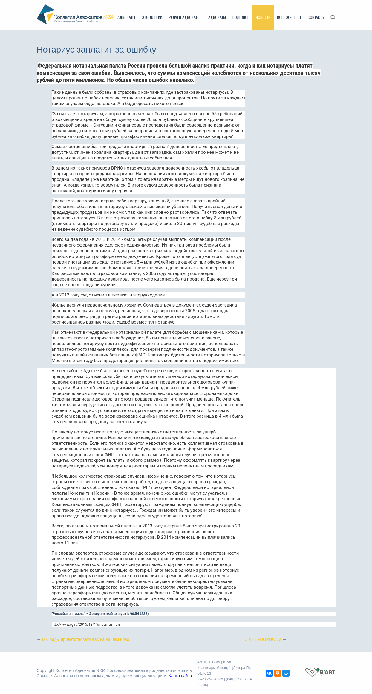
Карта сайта (180, 675)
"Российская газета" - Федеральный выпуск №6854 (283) (100, 614)
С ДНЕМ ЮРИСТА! (262, 639)
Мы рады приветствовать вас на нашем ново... (87, 639)
